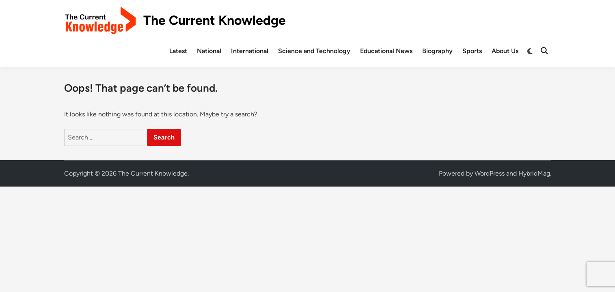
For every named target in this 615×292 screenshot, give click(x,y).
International (249, 51)
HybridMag (534, 173)
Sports (472, 51)
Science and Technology (314, 51)
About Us (505, 51)
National (209, 51)
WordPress (490, 173)
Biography (437, 51)
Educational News (386, 51)
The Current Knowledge (214, 20)
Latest (178, 51)
